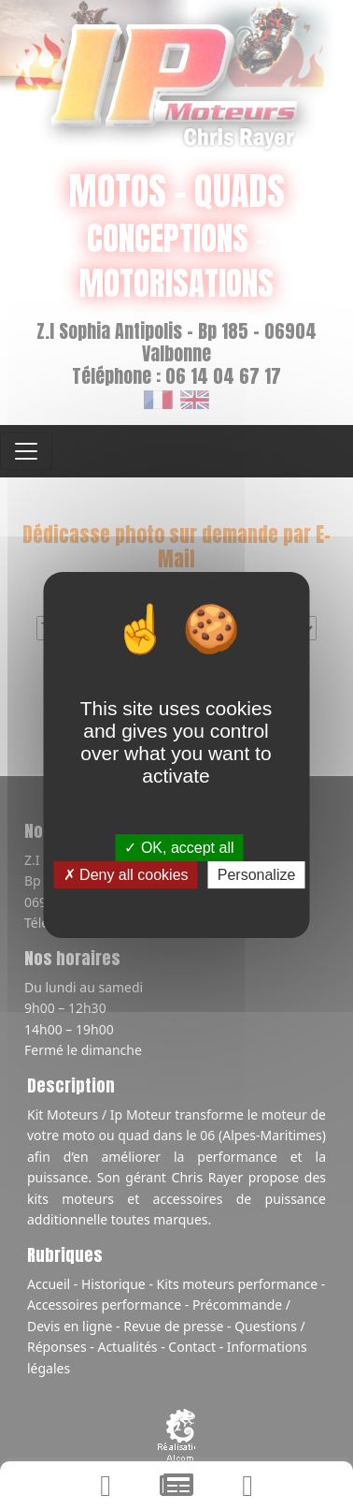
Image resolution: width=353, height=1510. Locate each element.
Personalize (257, 875)
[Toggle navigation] (26, 451)
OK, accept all (179, 848)
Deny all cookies (126, 875)
